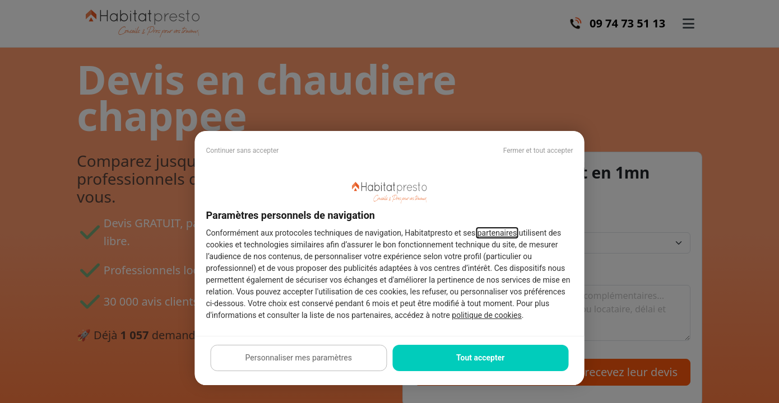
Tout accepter (480, 357)
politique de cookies (486, 315)
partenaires (497, 232)
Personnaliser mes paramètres (298, 357)
